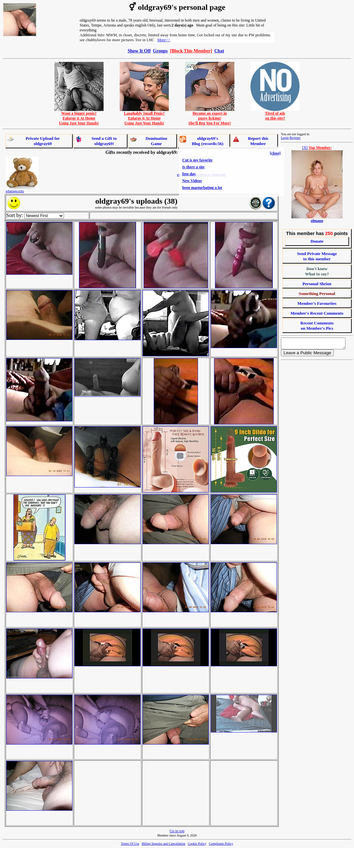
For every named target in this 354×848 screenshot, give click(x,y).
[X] (305, 147)
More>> (163, 40)
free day (189, 174)
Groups (160, 50)
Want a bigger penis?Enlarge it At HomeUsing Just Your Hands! (79, 116)
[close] (275, 153)
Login (285, 137)
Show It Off (139, 50)
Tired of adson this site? (275, 113)
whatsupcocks (15, 191)
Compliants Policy (221, 843)
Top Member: (320, 147)
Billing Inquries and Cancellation (163, 843)
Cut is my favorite (197, 160)
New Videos (192, 180)
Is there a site (193, 167)
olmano (317, 220)
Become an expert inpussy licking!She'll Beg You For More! (209, 116)
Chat (219, 50)
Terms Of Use (130, 843)
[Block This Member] (191, 50)
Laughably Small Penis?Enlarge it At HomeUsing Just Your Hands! (144, 116)
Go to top (176, 831)
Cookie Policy (197, 843)
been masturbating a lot (202, 187)
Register (294, 137)
